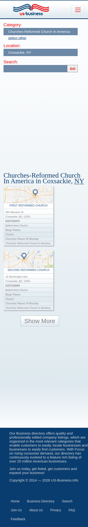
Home (15, 501)
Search (67, 501)
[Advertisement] (44, 120)
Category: (13, 25)
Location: (12, 45)
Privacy (55, 510)
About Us (36, 510)
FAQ (72, 510)
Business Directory (40, 501)
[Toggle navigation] (77, 10)
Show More (39, 321)
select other (17, 38)
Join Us (16, 510)
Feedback (18, 519)
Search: (11, 62)
